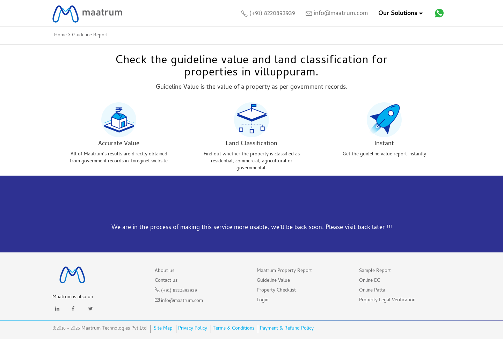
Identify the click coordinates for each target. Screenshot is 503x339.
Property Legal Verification (387, 300)
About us (164, 271)
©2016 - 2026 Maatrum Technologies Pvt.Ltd (99, 328)
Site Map (162, 329)
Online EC (369, 281)
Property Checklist (276, 291)
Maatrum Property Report (284, 271)
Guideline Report (90, 35)
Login (262, 300)
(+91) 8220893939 (268, 14)
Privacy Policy (192, 329)
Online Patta (372, 291)
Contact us (166, 281)
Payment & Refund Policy (287, 329)
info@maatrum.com (337, 14)
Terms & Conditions (233, 329)
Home (60, 35)
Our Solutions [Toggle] (400, 14)
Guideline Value (273, 281)
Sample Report (375, 271)
